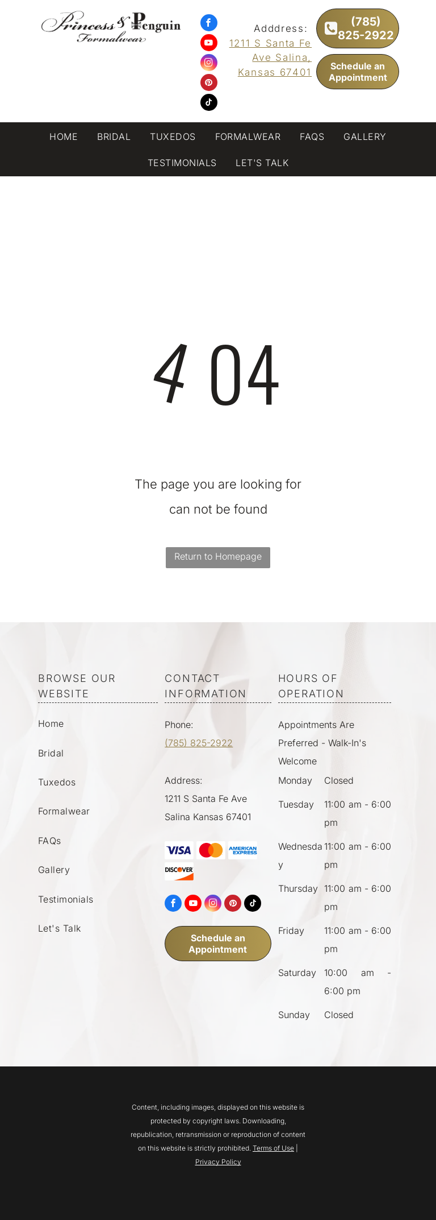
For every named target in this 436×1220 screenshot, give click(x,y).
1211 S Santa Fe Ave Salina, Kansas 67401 (270, 58)
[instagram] (208, 64)
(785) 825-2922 (199, 742)
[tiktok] (208, 104)
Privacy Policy (218, 1161)
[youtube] (208, 44)
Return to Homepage (218, 556)
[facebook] (208, 24)
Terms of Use (273, 1148)
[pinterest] (208, 84)
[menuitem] (63, 137)
